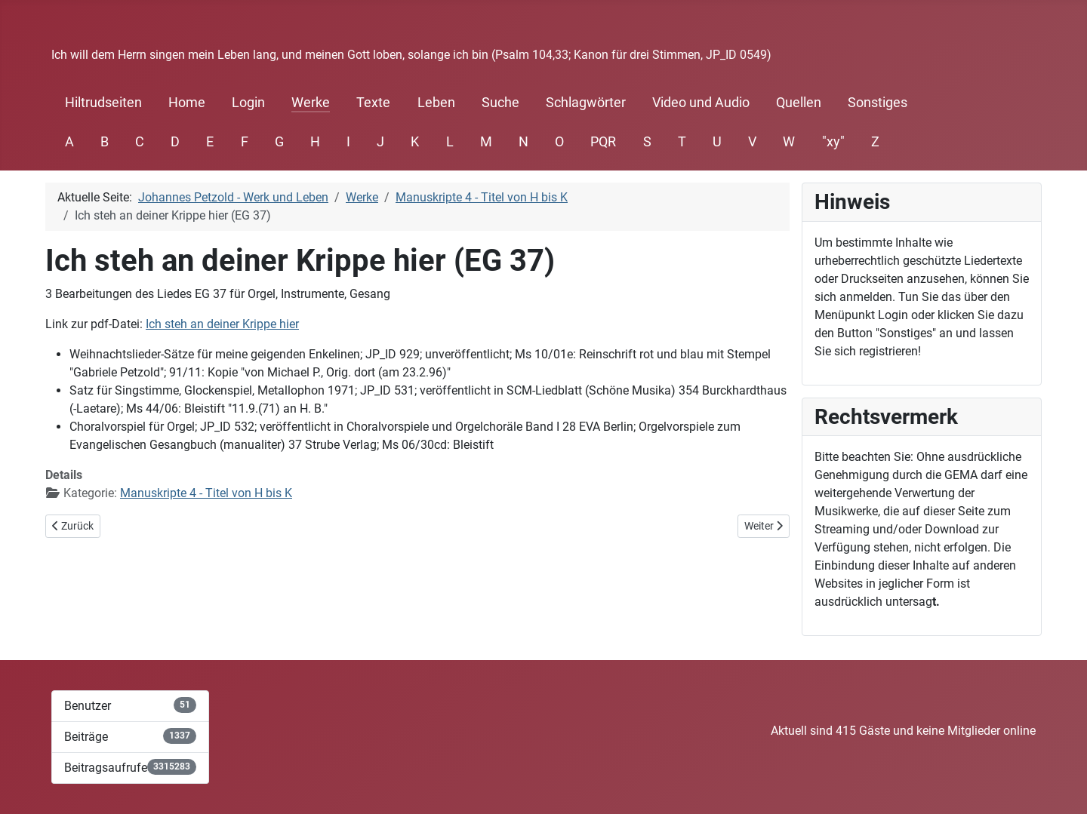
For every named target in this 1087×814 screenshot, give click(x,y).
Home (186, 102)
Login (248, 102)
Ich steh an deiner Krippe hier (222, 324)
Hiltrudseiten (103, 102)
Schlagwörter (586, 102)
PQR (603, 141)
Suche (500, 102)
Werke (310, 102)
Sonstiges (877, 102)
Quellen (798, 102)
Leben (436, 102)
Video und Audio (701, 102)
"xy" (833, 141)
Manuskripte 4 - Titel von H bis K (206, 493)
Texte (373, 102)
